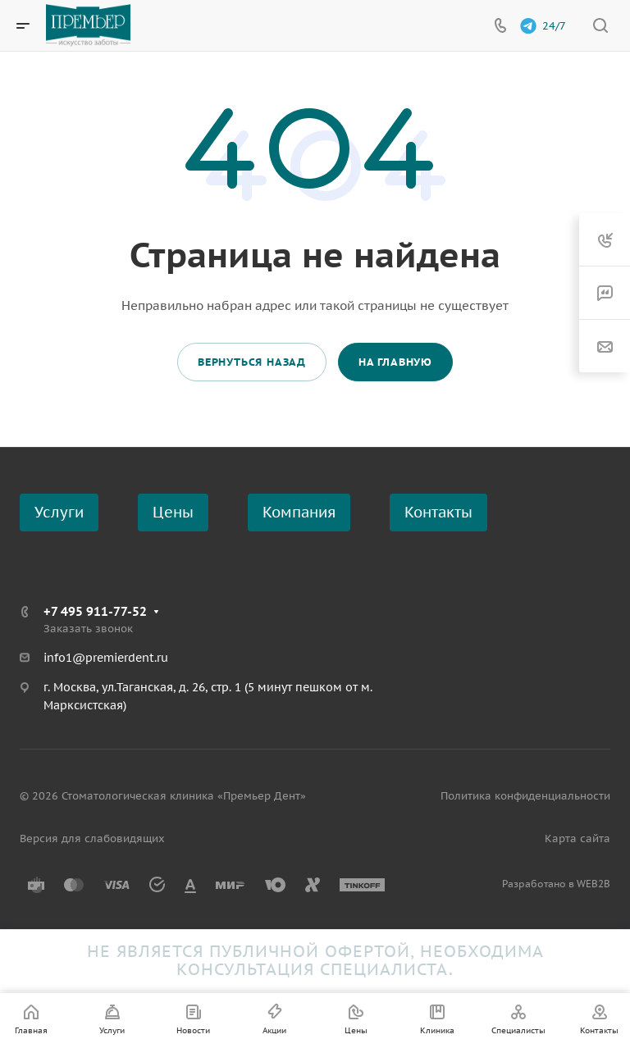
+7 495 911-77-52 (95, 611)
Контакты (438, 512)
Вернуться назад (252, 362)
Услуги (59, 512)
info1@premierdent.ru (105, 657)
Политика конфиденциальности (525, 796)
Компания (299, 512)
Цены (173, 512)
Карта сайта (577, 838)
